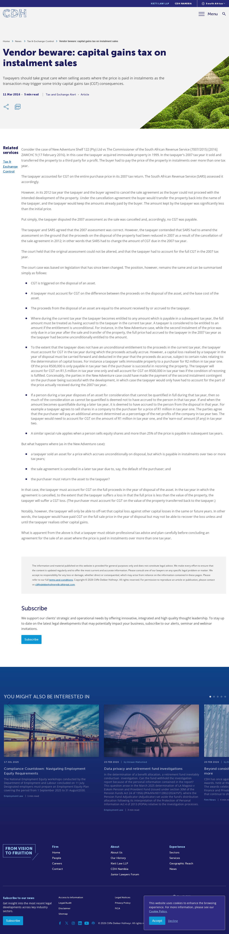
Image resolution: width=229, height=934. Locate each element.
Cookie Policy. (158, 911)
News (18, 43)
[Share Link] (6, 108)
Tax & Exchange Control (40, 43)
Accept (157, 921)
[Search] (224, 14)
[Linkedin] (80, 923)
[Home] (14, 14)
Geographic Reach (181, 863)
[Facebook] (60, 923)
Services (174, 858)
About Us (116, 852)
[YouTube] (86, 923)
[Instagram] (73, 923)
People (56, 858)
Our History (118, 858)
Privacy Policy (122, 903)
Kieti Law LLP (160, 3)
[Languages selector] (213, 3)
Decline (173, 921)
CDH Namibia (183, 3)
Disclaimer (64, 908)
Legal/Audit (65, 903)
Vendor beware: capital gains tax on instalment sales (88, 43)
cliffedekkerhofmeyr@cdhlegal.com (55, 584)
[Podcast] (93, 923)
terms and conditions (61, 579)
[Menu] (208, 14)
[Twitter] (66, 923)
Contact (57, 869)
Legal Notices (122, 897)
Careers (57, 863)
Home (6, 43)
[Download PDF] (17, 108)
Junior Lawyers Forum (125, 874)
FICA (117, 908)
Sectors (174, 852)
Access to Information (71, 897)
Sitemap (63, 913)
